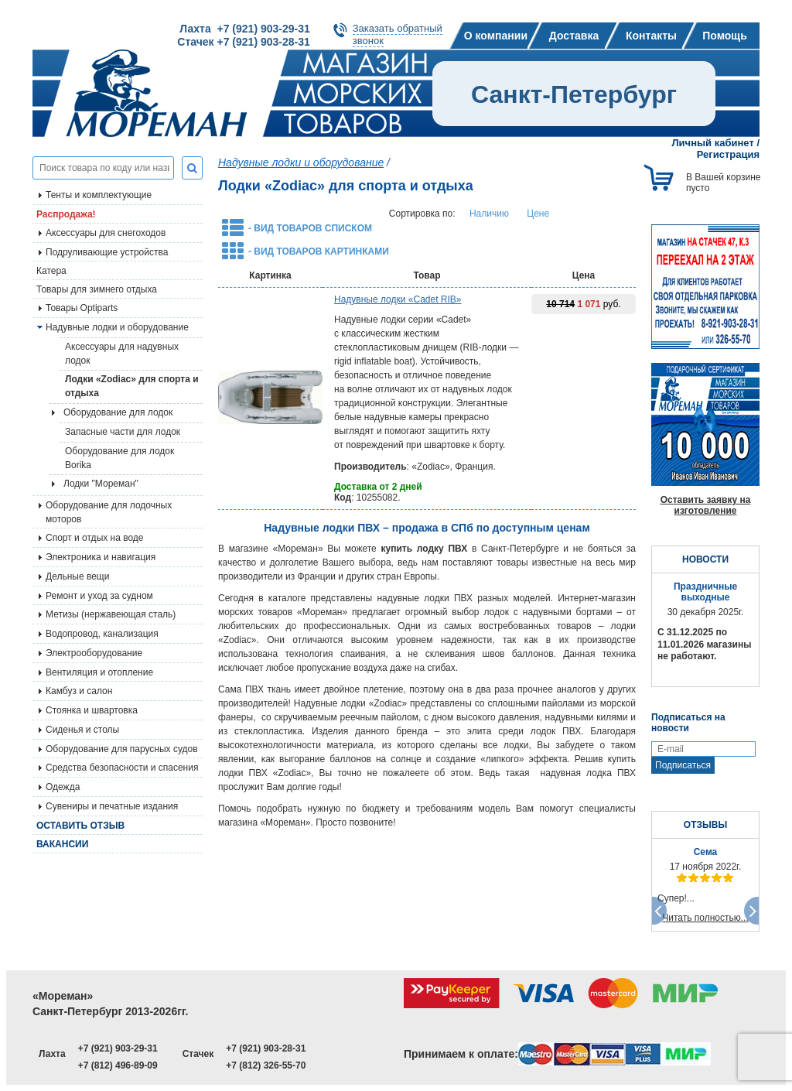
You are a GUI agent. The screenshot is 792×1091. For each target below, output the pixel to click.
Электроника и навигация (100, 557)
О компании (495, 35)
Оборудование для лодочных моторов (109, 512)
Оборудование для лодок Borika (119, 458)
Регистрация (728, 154)
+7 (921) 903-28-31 (266, 1048)
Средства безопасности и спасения (122, 767)
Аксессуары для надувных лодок (122, 353)
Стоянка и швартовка (92, 710)
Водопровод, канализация (102, 633)
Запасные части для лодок (122, 431)
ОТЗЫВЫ (705, 824)
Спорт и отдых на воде (95, 537)
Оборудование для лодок (117, 412)
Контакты (651, 35)
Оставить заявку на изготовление (706, 505)
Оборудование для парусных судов (122, 749)
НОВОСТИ (705, 559)
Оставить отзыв (80, 825)
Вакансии (62, 844)
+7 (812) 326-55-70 (266, 1065)
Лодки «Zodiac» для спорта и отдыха (132, 386)
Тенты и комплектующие (99, 195)
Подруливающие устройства (107, 252)
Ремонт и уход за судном (99, 595)
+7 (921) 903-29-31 (118, 1048)
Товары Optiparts (82, 308)
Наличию (489, 213)
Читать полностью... (705, 917)
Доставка (574, 35)
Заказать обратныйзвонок (397, 34)
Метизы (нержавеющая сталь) (111, 614)
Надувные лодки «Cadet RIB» (398, 299)
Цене (538, 213)
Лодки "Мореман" (100, 483)
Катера (51, 270)
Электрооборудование (94, 653)
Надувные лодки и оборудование (117, 327)
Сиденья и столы (82, 729)
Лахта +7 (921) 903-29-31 (244, 28)
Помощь (724, 35)
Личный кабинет (713, 143)
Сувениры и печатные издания (112, 806)
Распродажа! (66, 214)
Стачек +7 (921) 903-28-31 (243, 42)
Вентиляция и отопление (99, 672)
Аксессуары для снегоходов (106, 232)
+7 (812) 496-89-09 (118, 1065)
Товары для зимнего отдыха (96, 289)
